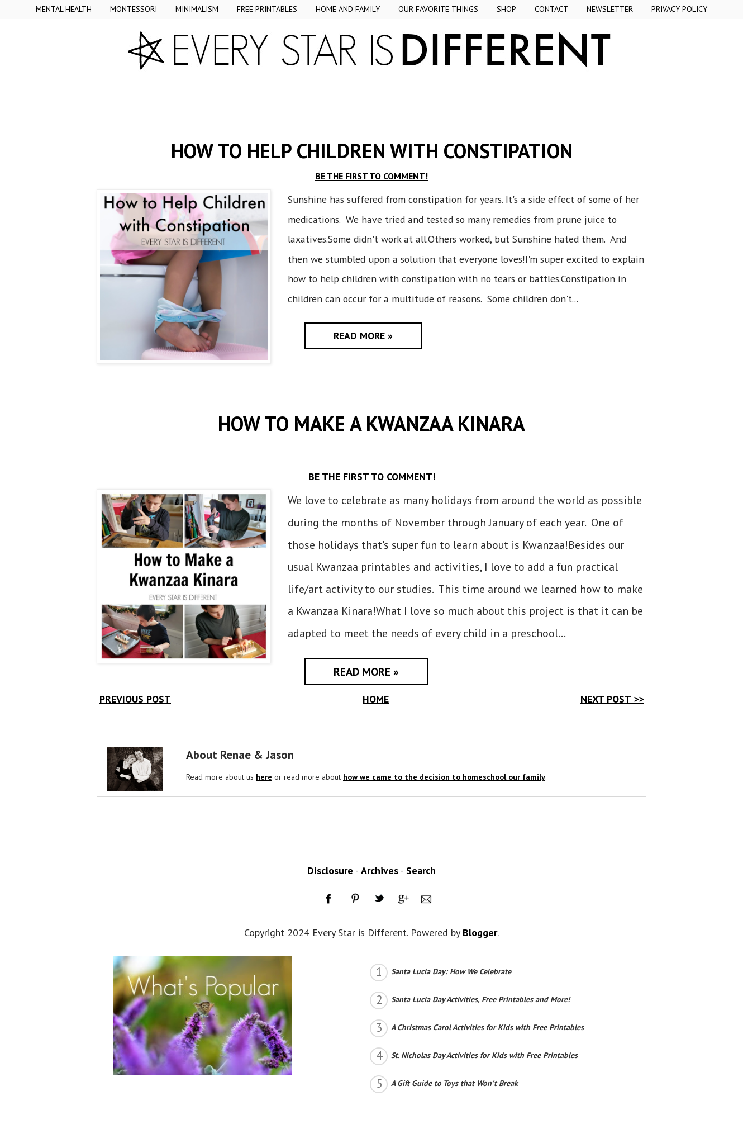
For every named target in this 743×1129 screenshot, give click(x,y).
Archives (379, 870)
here (264, 777)
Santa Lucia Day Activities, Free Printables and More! (480, 999)
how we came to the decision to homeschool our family (444, 777)
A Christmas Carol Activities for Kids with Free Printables (487, 1027)
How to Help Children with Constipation (372, 150)
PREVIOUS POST (135, 698)
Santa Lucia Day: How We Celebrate (451, 971)
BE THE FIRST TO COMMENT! (371, 176)
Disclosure (330, 870)
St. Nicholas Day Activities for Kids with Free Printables (484, 1055)
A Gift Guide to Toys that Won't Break (454, 1083)
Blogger (480, 932)
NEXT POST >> (612, 698)
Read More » (363, 335)
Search (421, 870)
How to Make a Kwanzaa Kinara (371, 423)
